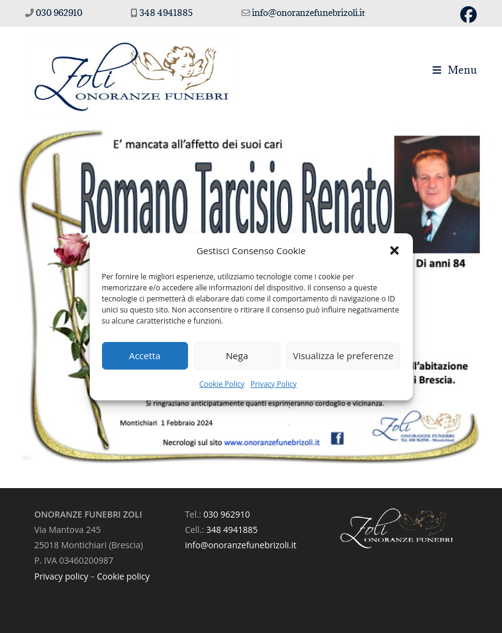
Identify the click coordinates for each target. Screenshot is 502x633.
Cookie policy (123, 576)
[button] (394, 250)
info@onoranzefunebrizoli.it (307, 12)
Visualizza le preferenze (343, 355)
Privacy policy (61, 576)
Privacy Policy (274, 383)
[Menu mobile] (455, 70)
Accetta (144, 355)
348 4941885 (167, 12)
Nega (237, 355)
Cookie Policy (221, 383)
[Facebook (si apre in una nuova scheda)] (467, 15)
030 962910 (59, 12)
